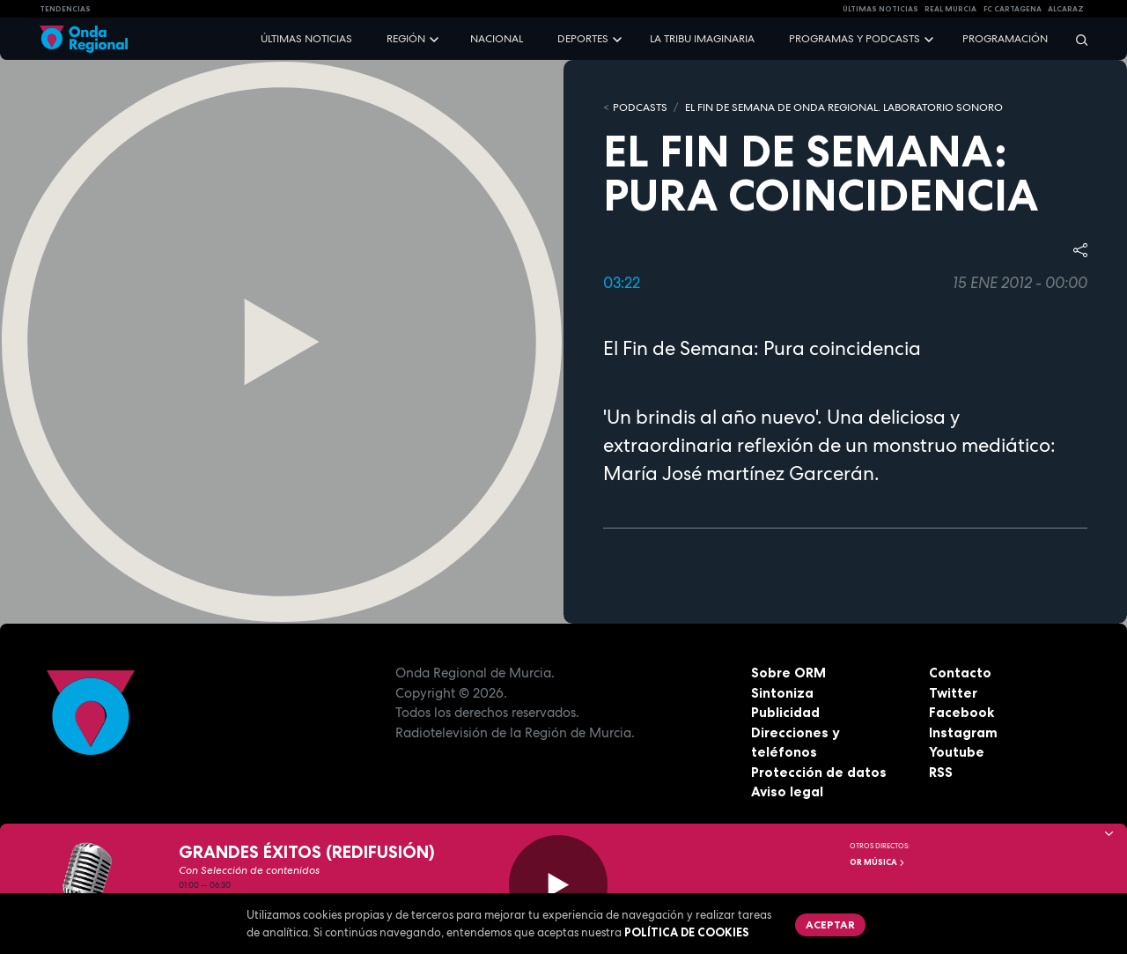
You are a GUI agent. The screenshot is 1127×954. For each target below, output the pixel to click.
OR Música (878, 862)
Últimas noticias (306, 39)
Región (406, 39)
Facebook (961, 712)
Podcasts (640, 107)
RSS (941, 772)
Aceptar (830, 924)
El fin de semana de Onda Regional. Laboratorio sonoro (844, 107)
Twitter (953, 692)
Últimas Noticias (880, 8)
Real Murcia (950, 8)
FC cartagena (1012, 8)
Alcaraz (1066, 8)
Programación (1005, 39)
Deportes (582, 39)
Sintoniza (782, 692)
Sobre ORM (788, 672)
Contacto (960, 672)
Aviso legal (787, 791)
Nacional (496, 39)
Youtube (956, 751)
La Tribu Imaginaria (702, 39)
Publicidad (785, 712)
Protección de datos (819, 772)
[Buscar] (1075, 39)
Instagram (963, 732)
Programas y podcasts (854, 39)
